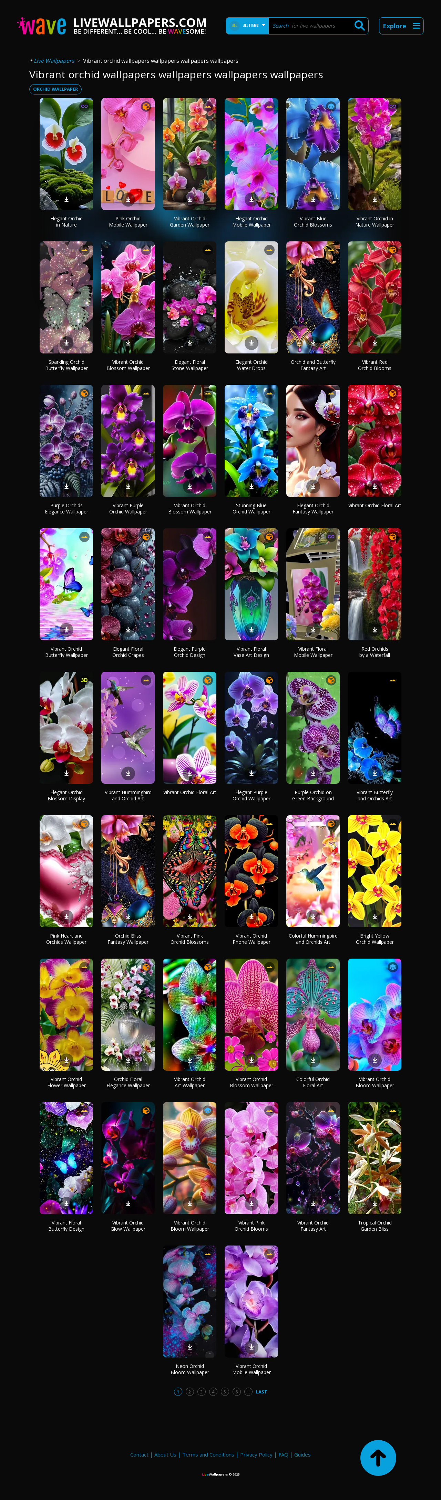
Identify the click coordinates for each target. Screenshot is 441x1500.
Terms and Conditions (208, 1454)
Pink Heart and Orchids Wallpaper (66, 938)
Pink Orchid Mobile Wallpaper (128, 221)
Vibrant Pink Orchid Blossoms (190, 938)
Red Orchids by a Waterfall (374, 652)
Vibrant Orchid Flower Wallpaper (66, 1082)
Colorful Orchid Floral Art (313, 1082)
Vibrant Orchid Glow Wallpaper (128, 1225)
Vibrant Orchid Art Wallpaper (189, 1082)
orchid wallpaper (55, 89)
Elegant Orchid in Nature (66, 221)
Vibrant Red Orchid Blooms (374, 365)
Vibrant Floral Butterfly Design (66, 1225)
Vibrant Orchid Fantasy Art (313, 1225)
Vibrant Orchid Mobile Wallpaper (251, 1369)
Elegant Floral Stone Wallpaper (190, 365)
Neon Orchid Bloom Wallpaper (190, 1369)
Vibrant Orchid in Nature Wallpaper (374, 221)
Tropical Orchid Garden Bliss (375, 1225)
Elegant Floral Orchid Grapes (128, 652)
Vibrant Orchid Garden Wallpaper (189, 221)
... (248, 1392)
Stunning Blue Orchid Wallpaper (251, 508)
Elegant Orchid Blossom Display (66, 795)
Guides (302, 1454)
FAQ (283, 1454)
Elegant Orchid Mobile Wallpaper (251, 221)
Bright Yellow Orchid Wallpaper (375, 938)
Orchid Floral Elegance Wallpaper (128, 1082)
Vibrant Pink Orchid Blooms (251, 1225)
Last (261, 1392)
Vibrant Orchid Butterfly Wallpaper (66, 652)
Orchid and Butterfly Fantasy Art (313, 365)
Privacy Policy (256, 1454)
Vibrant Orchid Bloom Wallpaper (375, 1082)
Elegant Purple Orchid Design (190, 652)
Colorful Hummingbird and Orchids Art (313, 938)
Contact (139, 1454)
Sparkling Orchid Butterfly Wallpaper (66, 365)
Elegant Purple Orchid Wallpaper (251, 795)
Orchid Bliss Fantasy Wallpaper (127, 938)
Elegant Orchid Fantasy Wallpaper (313, 508)
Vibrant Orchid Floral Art (374, 505)
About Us (165, 1454)
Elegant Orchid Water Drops (251, 365)
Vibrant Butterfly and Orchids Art (375, 795)
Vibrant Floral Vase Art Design (251, 652)
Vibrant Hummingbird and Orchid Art (128, 795)
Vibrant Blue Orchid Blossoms (313, 221)
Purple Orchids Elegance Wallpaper (66, 508)
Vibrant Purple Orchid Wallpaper (128, 508)
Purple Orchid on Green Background (313, 795)
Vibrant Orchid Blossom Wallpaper (128, 365)
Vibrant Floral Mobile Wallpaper (313, 652)
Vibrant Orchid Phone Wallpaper (251, 938)
